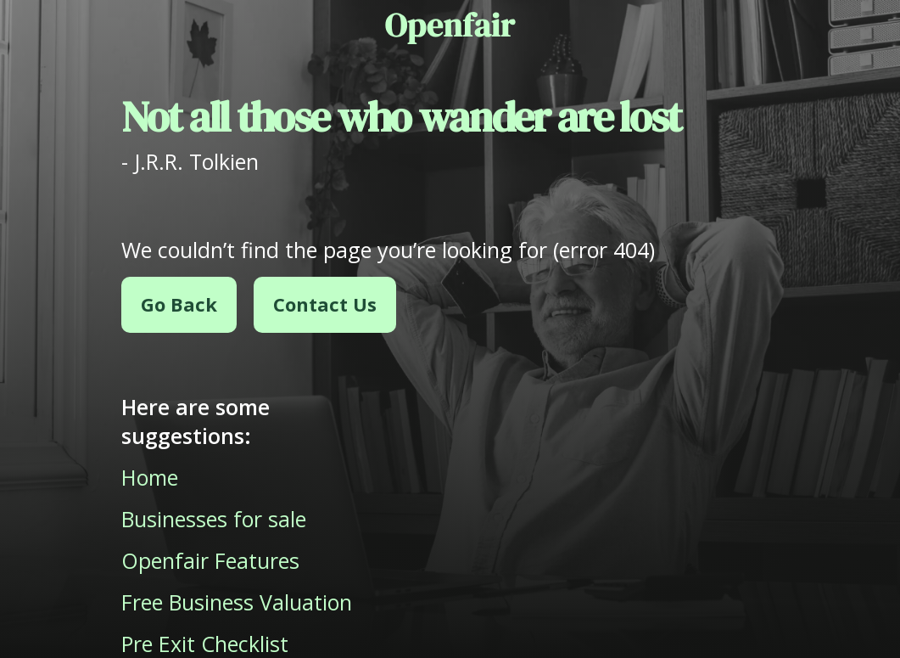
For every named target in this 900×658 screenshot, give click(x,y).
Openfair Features (210, 560)
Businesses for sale (213, 518)
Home (149, 477)
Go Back (179, 304)
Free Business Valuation (236, 602)
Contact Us (325, 304)
